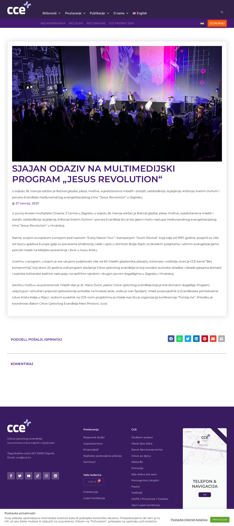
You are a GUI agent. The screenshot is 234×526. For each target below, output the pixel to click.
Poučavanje (75, 13)
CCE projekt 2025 (121, 23)
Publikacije (99, 13)
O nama (121, 13)
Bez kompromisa (53, 23)
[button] (222, 12)
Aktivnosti (51, 13)
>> (204, 494)
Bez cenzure (96, 23)
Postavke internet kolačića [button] (189, 519)
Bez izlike (76, 23)
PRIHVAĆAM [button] (219, 519)
